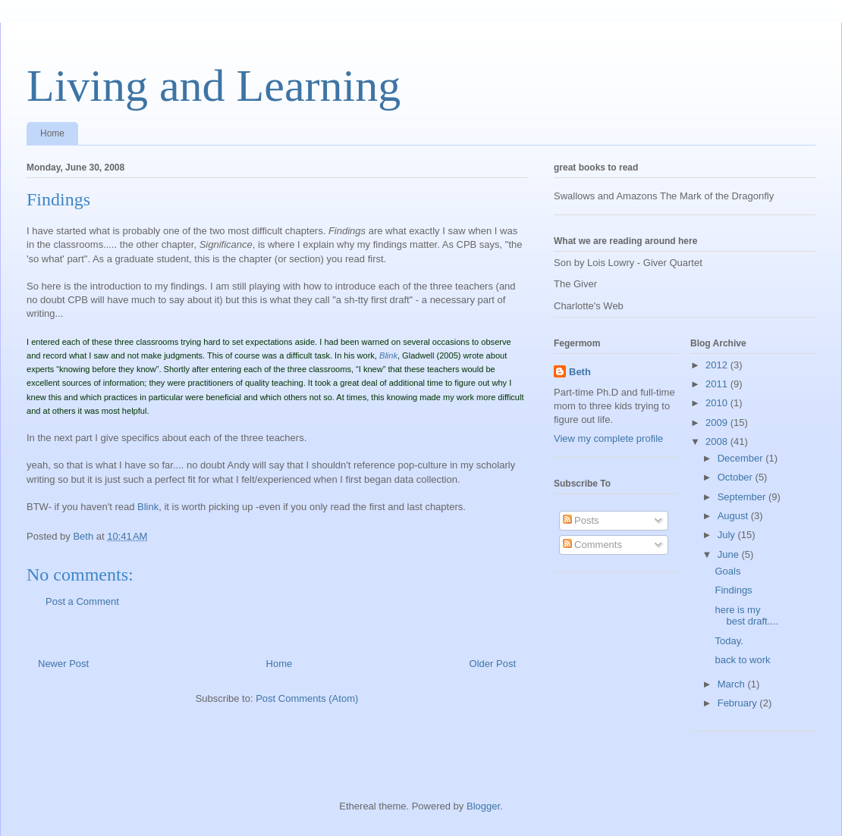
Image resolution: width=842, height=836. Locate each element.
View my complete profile (608, 438)
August (734, 515)
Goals (727, 571)
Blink (148, 506)
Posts (581, 520)
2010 (717, 403)
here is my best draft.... (746, 616)
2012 (717, 365)
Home (52, 133)
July (728, 534)
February (739, 703)
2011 (717, 384)
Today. (729, 641)
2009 (717, 422)
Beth (580, 371)
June (730, 554)
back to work (742, 659)
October (737, 477)
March (733, 684)
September (743, 497)
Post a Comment (82, 601)
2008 (717, 441)
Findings (733, 590)
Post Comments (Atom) (307, 698)
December (742, 458)
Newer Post (63, 663)
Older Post (493, 663)
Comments (592, 544)
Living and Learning (214, 86)
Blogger (483, 806)
